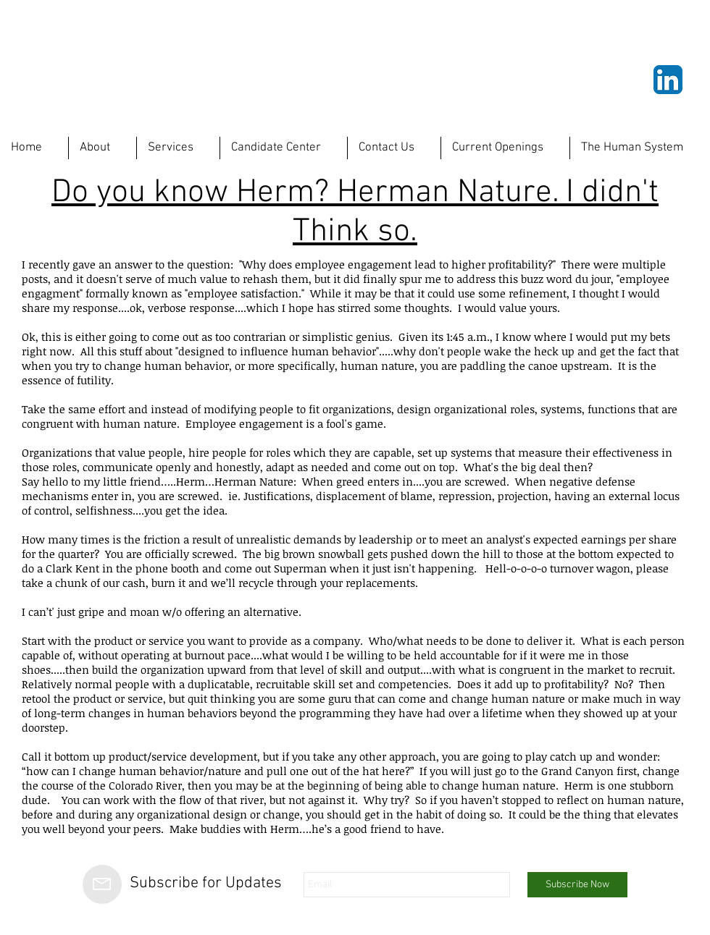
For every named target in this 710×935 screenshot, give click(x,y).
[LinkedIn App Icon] (667, 79)
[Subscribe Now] (577, 884)
